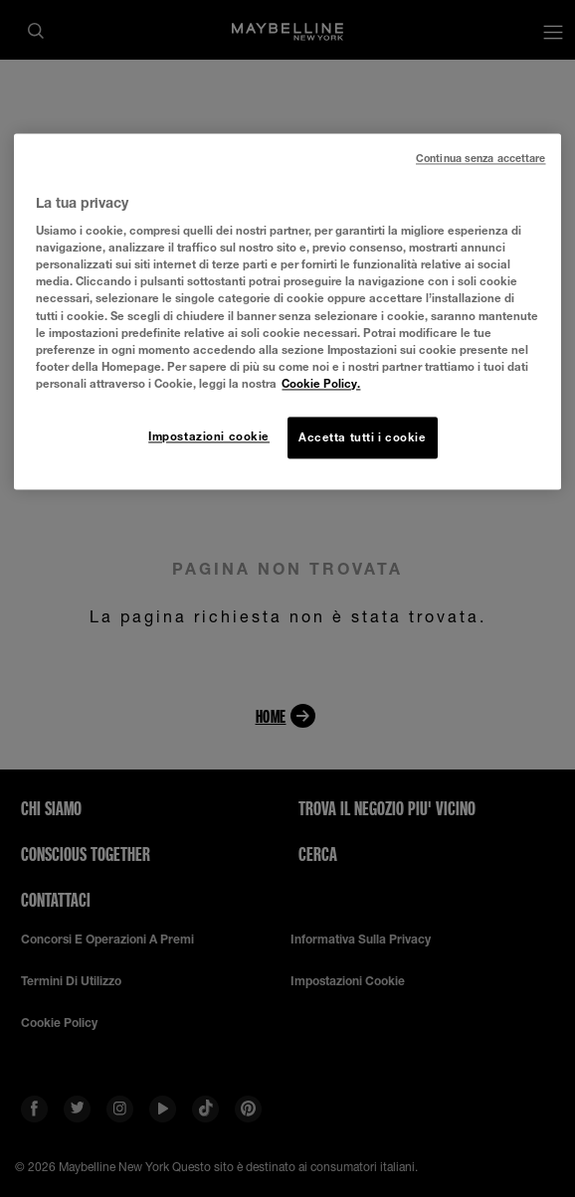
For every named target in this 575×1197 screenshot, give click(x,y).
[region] (287, 311)
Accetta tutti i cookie (362, 436)
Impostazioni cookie (209, 435)
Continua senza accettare (481, 158)
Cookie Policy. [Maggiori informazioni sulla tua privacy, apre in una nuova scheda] (321, 383)
